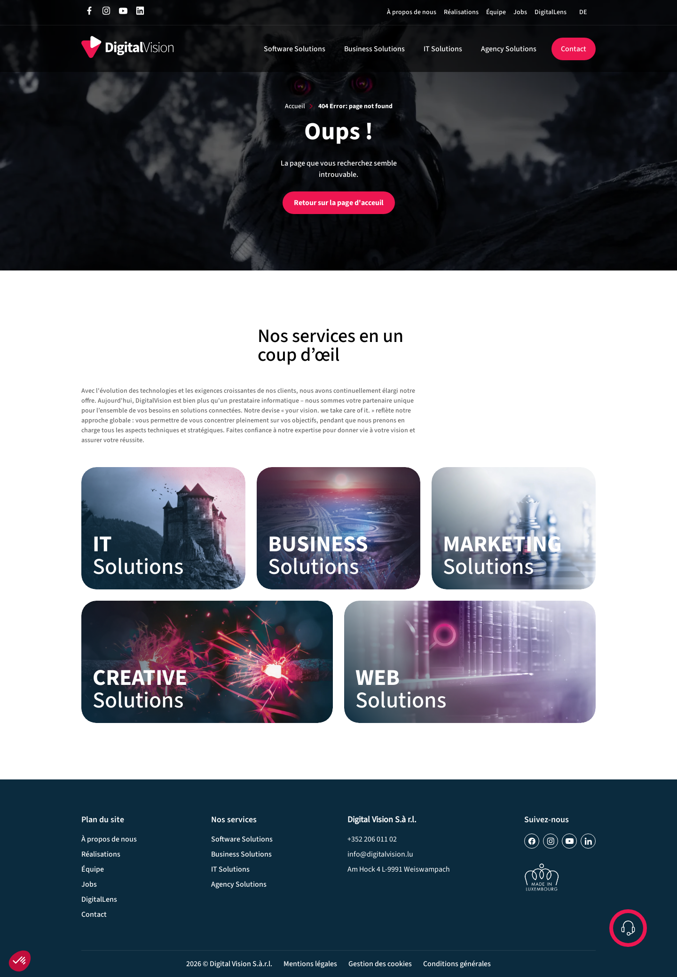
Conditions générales (457, 964)
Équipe (496, 12)
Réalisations (461, 12)
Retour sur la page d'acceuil (339, 203)
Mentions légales (310, 964)
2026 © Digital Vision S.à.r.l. (229, 964)
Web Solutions (470, 662)
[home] (127, 48)
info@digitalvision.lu (380, 854)
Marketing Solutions (513, 528)
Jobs (520, 12)
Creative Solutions (207, 662)
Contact (573, 49)
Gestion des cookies (380, 964)
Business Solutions (374, 49)
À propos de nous (411, 12)
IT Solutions (443, 49)
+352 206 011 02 (372, 839)
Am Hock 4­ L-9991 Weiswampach (398, 869)
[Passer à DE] (583, 12)
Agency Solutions (508, 49)
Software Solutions (294, 49)
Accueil (295, 106)
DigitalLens (551, 12)
